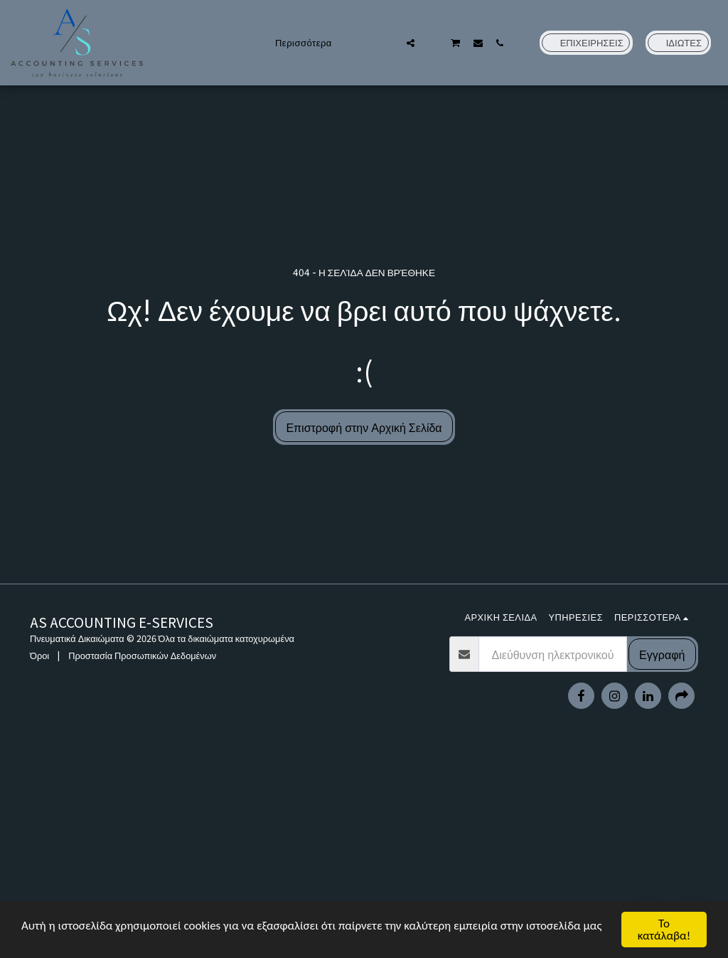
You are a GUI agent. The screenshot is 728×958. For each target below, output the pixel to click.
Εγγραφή (662, 654)
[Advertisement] (364, 854)
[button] (388, 43)
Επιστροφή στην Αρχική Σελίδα (363, 427)
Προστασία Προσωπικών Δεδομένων (142, 655)
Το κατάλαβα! (664, 929)
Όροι (39, 655)
